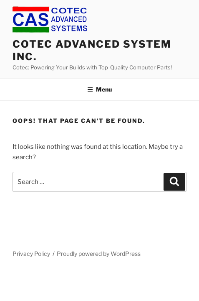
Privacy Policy (31, 253)
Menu (99, 89)
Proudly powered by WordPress (99, 253)
